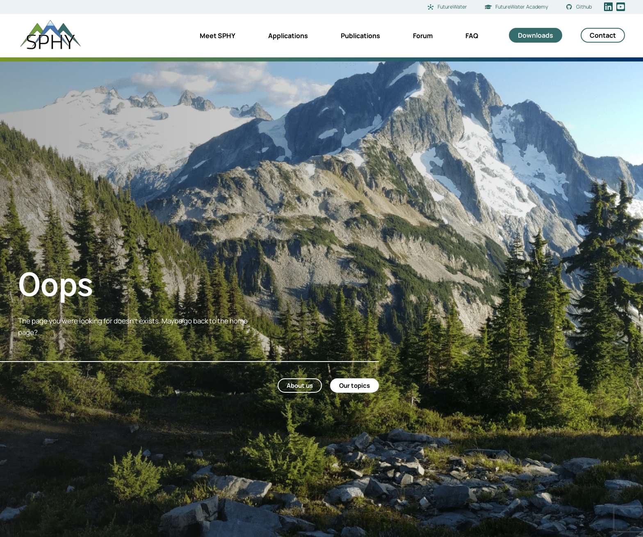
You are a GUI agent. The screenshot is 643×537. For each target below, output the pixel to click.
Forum (423, 36)
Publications (360, 36)
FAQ (471, 36)
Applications (288, 36)
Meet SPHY (217, 36)
